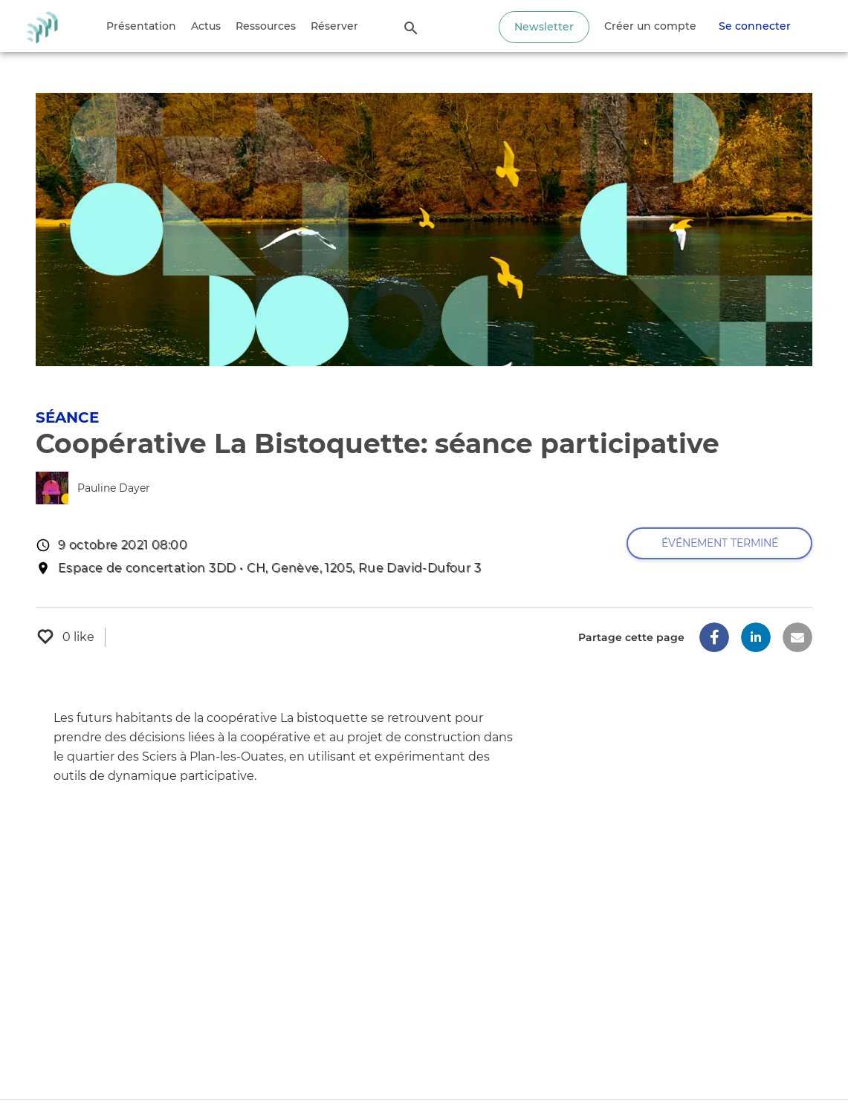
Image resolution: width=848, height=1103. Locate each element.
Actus (206, 26)
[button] (714, 637)
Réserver (334, 26)
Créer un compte (650, 26)
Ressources (266, 26)
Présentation (141, 26)
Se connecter (755, 26)
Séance (67, 417)
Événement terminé (719, 543)
